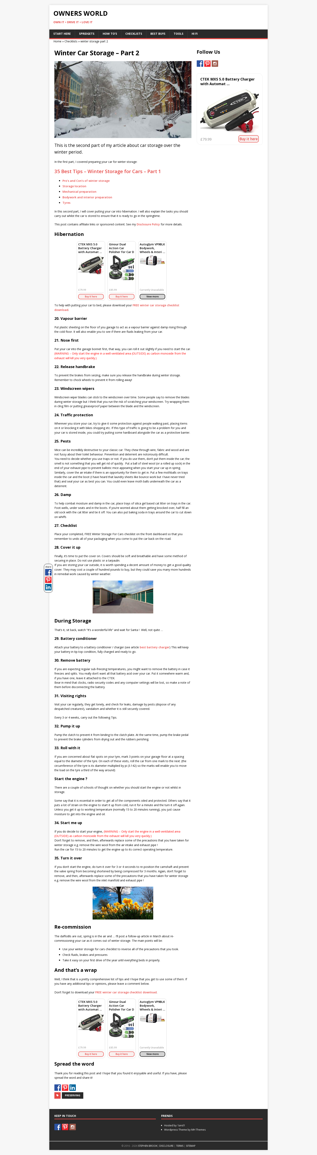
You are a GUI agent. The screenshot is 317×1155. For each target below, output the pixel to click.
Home (57, 41)
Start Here (62, 34)
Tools (178, 34)
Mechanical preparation (79, 192)
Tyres (66, 203)
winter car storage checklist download (126, 992)
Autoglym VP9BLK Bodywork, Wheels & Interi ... (152, 248)
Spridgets (86, 34)
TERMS (179, 1146)
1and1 (181, 1125)
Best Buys (157, 34)
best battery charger (154, 647)
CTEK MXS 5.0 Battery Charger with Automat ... (90, 248)
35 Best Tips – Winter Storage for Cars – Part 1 (107, 171)
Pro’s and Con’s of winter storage (86, 181)
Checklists (133, 34)
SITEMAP (190, 1146)
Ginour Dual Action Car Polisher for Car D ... (121, 250)
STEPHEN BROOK (147, 1146)
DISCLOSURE (166, 1146)
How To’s (110, 34)
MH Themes (198, 1129)
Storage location (74, 186)
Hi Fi (195, 34)
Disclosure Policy (148, 224)
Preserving (72, 1095)
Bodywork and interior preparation (87, 197)
